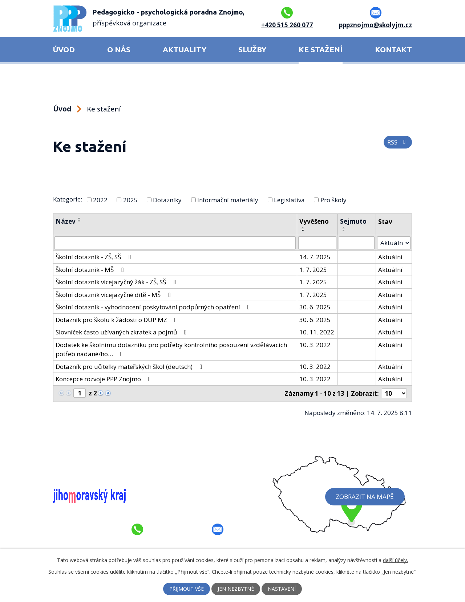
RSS (397, 142)
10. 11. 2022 (317, 332)
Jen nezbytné (236, 589)
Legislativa (289, 199)
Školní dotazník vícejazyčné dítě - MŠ (114, 294)
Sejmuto (353, 221)
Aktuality (184, 49)
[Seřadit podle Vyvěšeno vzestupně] (304, 227)
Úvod (64, 49)
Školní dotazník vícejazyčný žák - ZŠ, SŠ (117, 282)
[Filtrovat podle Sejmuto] (357, 242)
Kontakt (393, 49)
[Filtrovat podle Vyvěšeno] (318, 242)
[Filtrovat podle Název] (175, 242)
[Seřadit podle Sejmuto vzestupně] (344, 227)
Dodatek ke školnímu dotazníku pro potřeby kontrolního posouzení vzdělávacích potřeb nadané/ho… (171, 349)
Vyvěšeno (314, 221)
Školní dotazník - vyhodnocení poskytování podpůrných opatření (154, 307)
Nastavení (282, 589)
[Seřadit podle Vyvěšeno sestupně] (304, 230)
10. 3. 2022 (315, 344)
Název (66, 221)
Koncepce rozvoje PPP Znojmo (104, 379)
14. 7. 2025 (315, 257)
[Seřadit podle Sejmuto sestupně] (344, 230)
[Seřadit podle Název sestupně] (80, 221)
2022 (100, 199)
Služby (252, 49)
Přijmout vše (186, 589)
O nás (118, 49)
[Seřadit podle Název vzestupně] (80, 218)
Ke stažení (321, 49)
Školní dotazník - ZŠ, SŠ (94, 257)
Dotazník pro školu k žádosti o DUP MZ (117, 319)
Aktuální (390, 257)
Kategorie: (67, 199)
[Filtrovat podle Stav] (394, 242)
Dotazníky (167, 199)
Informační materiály (227, 199)
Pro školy (333, 199)
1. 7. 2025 (313, 269)
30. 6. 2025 (315, 307)
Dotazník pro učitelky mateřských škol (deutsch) (130, 366)
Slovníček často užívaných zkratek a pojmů (122, 332)
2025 (130, 199)
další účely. (395, 560)
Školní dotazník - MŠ (91, 269)
